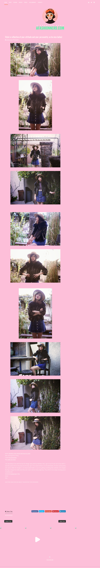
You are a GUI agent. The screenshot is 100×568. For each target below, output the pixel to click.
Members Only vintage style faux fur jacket (19, 453)
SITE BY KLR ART (50, 559)
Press (25, 2)
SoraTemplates (13, 561)
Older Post (62, 521)
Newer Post (8, 521)
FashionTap (13, 474)
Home (5, 2)
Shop (10, 2)
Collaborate (32, 2)
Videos (20, 2)
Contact (40, 2)
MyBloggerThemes (29, 561)
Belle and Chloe (12, 459)
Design (15, 2)
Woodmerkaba (13, 457)
